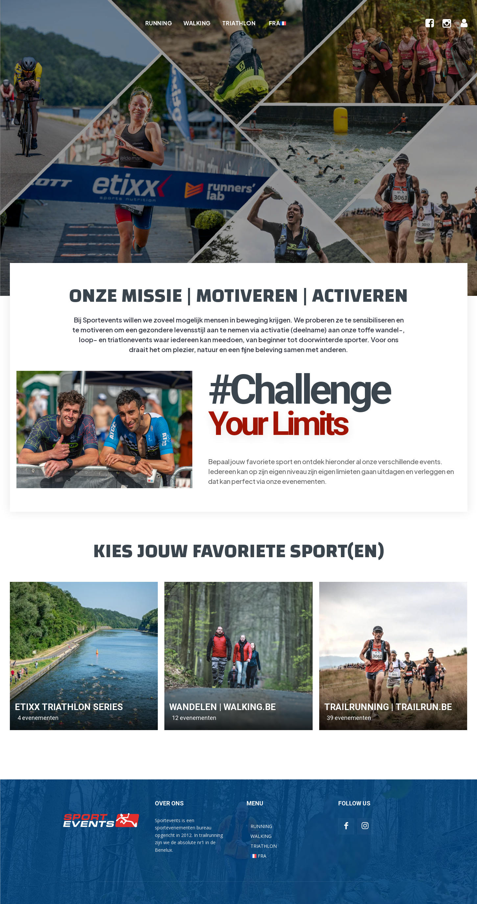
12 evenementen (194, 717)
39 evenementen (349, 717)
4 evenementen (38, 717)
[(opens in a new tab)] (84, 656)
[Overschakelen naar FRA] (276, 23)
